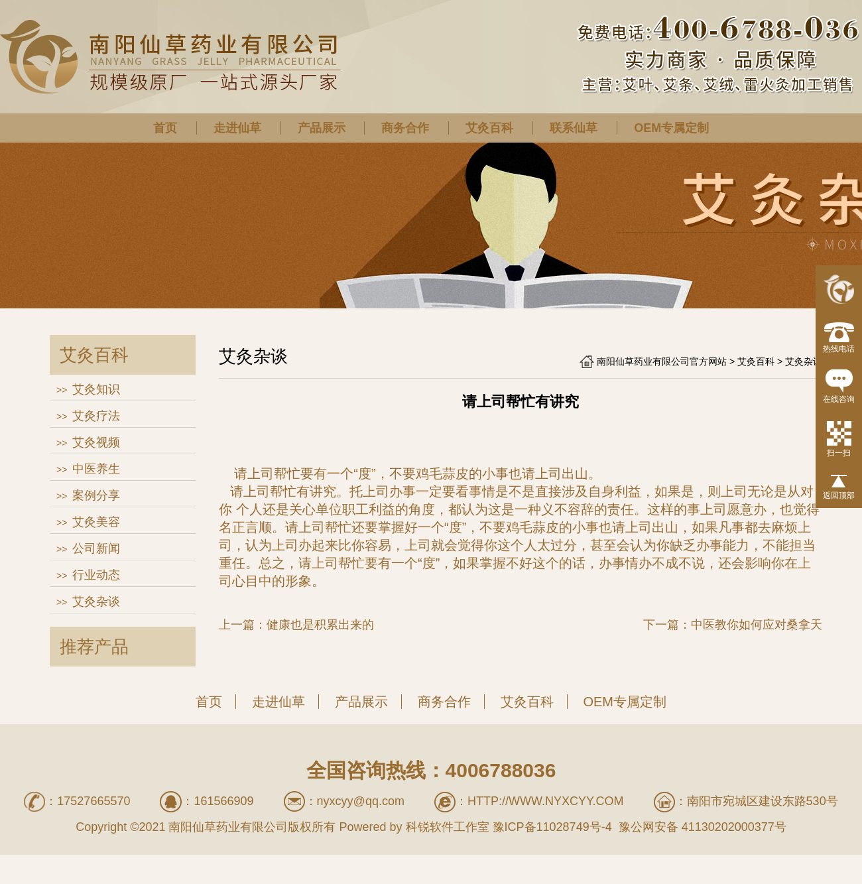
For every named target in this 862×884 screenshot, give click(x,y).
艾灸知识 (96, 389)
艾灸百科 (489, 128)
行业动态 (96, 575)
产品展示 (321, 128)
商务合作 (405, 128)
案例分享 (96, 495)
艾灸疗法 (96, 415)
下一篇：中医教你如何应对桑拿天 (732, 624)
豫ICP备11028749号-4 (552, 827)
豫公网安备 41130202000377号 (700, 827)
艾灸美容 (96, 522)
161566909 (223, 801)
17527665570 (93, 801)
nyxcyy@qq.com (360, 801)
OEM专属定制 (671, 128)
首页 (165, 128)
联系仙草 (573, 128)
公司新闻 (96, 548)
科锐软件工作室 (447, 827)
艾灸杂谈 (96, 601)
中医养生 (96, 468)
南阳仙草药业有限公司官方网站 (662, 361)
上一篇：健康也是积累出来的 (296, 624)
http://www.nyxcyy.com (545, 801)
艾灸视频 (96, 442)
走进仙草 (237, 128)
